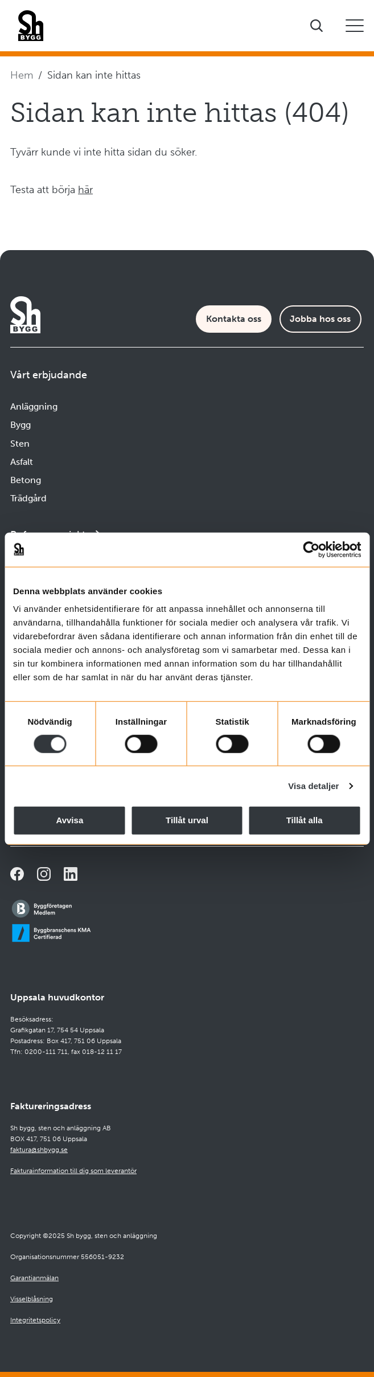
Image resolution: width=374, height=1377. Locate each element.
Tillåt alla (304, 820)
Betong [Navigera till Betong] (25, 480)
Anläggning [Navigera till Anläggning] (33, 406)
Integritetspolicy (35, 1320)
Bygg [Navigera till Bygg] (20, 424)
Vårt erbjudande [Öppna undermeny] (48, 375)
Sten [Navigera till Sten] (20, 443)
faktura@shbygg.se (39, 1150)
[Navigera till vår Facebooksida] (17, 874)
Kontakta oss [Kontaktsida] (233, 318)
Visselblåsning (31, 1299)
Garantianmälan (34, 1278)
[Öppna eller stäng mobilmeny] (355, 25)
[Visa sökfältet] (316, 25)
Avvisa (69, 820)
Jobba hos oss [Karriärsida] (320, 318)
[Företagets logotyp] (30, 25)
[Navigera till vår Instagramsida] (44, 874)
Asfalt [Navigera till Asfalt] (21, 461)
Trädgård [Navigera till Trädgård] (28, 498)
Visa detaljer (313, 786)
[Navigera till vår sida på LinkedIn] (70, 874)
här (85, 189)
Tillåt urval (187, 820)
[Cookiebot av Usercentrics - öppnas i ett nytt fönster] (311, 549)
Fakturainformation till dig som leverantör (73, 1171)
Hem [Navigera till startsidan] (21, 75)
